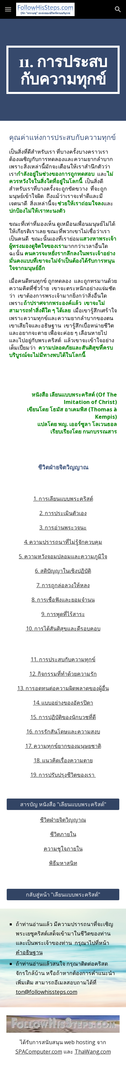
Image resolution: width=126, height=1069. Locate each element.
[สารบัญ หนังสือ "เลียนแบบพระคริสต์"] (63, 804)
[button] (8, 9)
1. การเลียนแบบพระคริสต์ (63, 498)
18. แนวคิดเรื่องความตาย (63, 760)
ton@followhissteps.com (46, 992)
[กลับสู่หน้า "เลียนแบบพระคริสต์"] (63, 894)
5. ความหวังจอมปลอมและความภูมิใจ (63, 556)
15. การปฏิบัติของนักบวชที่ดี (63, 717)
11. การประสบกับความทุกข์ (63, 659)
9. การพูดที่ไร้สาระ (63, 614)
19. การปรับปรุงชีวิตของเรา (63, 774)
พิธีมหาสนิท (63, 863)
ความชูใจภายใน (63, 848)
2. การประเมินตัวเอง (63, 513)
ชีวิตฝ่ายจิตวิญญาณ (63, 819)
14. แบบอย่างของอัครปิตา (63, 702)
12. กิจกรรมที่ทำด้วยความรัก (63, 673)
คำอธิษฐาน (29, 952)
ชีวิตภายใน (63, 834)
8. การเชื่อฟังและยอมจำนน (63, 599)
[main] (63, 70)
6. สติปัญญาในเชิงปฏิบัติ (63, 570)
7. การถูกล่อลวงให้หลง (63, 585)
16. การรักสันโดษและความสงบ (63, 731)
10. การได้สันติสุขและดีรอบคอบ (63, 628)
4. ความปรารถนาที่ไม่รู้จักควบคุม (63, 542)
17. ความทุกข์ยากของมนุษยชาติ (63, 746)
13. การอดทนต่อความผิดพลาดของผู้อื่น (63, 688)
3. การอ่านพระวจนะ (63, 527)
